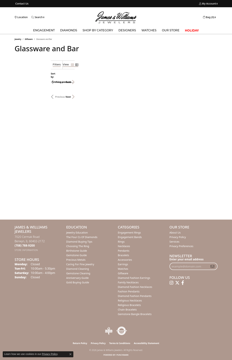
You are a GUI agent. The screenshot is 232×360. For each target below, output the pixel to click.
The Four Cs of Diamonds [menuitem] (81, 237)
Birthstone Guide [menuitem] (76, 250)
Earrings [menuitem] (123, 264)
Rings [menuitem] (121, 241)
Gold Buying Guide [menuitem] (77, 282)
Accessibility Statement (146, 343)
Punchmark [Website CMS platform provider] (122, 355)
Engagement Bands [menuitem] (130, 237)
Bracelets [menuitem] (123, 255)
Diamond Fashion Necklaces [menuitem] (135, 287)
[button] (207, 3)
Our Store (170, 30)
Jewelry (18, 39)
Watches (148, 30)
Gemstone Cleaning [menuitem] (78, 273)
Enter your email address (187, 259)
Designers (127, 30)
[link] (22, 3)
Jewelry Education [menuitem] (77, 232)
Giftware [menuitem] (123, 273)
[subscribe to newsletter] (212, 266)
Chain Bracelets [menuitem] (127, 309)
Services (174, 241)
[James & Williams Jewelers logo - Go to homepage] (116, 17)
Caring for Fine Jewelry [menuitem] (80, 264)
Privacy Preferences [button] (181, 246)
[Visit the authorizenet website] (121, 330)
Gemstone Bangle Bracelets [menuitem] (135, 314)
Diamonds (68, 30)
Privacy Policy (178, 237)
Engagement (44, 30)
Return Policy (80, 343)
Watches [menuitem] (123, 268)
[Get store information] (26, 250)
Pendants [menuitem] (123, 250)
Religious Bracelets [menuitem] (129, 305)
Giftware (29, 39)
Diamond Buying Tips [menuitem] (79, 241)
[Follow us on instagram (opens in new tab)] (171, 283)
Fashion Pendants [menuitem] (129, 291)
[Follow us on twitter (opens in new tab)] (177, 283)
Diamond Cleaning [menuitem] (77, 268)
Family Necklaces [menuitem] (128, 282)
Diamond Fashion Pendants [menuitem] (135, 296)
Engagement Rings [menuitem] (129, 232)
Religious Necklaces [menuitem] (130, 300)
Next (211, 80)
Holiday (192, 30)
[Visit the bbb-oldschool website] (108, 330)
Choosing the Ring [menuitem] (77, 246)
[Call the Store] (25, 245)
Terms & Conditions (119, 343)
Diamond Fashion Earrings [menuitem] (134, 278)
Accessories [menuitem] (125, 259)
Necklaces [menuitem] (124, 246)
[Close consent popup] (70, 354)
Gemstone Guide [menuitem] (76, 255)
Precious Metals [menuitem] (75, 259)
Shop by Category (98, 30)
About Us (175, 232)
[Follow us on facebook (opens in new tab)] (182, 283)
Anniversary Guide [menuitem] (77, 278)
